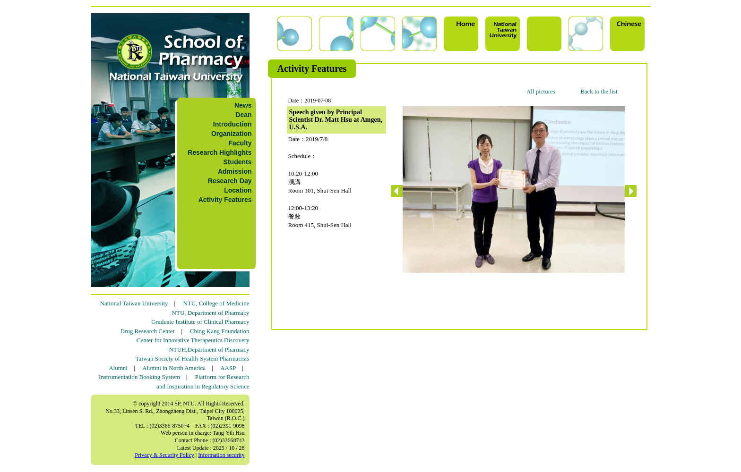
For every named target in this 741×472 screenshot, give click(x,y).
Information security (221, 455)
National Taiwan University (134, 303)
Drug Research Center (147, 331)
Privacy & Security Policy (164, 455)
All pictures (540, 91)
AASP (228, 367)
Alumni (118, 367)
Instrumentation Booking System (139, 376)
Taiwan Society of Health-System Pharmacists (193, 358)
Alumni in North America (174, 367)
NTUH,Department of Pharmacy (209, 349)
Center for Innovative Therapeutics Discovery (193, 340)
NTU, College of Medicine (216, 303)
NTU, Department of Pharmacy (211, 312)
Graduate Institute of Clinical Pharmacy (200, 321)
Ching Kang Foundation (220, 331)
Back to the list (598, 91)
